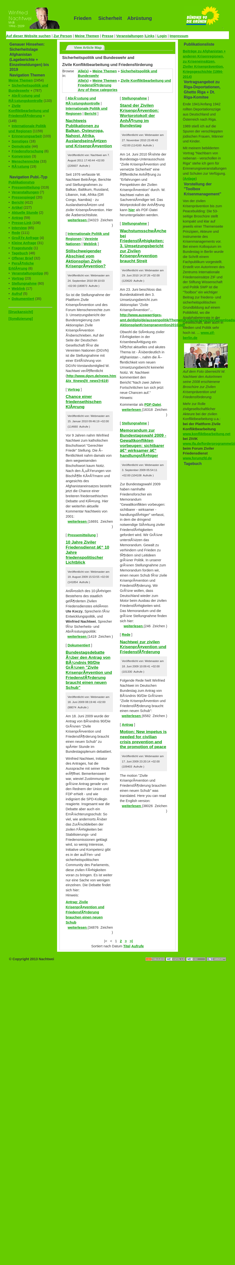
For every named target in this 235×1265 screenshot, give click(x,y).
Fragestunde (22, 248)
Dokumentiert (23, 299)
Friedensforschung (27, 151)
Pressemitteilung (26, 187)
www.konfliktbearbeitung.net (206, 434)
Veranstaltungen (129, 36)
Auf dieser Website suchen (28, 36)
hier (131, 210)
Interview (19, 228)
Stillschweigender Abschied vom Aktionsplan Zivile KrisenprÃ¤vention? (86, 258)
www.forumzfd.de (197, 458)
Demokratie (21, 146)
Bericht (18, 202)
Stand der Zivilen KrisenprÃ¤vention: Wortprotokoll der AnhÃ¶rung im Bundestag (139, 115)
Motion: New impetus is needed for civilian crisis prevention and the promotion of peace (143, 739)
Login (162, 36)
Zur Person (62, 36)
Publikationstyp (21, 182)
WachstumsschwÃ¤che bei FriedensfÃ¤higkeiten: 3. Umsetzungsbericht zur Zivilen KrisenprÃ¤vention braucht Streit (143, 245)
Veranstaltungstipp (27, 273)
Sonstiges (20, 141)
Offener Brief (22, 258)
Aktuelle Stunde (25, 213)
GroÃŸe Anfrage (25, 238)
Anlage (190, 179)
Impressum (179, 36)
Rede (16, 233)
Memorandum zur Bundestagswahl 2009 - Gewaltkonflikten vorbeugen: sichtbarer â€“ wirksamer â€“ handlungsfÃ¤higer (143, 443)
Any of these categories (97, 90)
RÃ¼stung (20, 166)
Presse (107, 36)
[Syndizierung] (20, 319)
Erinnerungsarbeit (27, 136)
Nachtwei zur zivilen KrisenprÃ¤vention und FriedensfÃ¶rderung (143, 646)
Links (150, 36)
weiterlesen (78, 220)
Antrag (17, 218)
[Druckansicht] (20, 312)
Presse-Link (22, 223)
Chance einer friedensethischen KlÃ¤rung (83, 401)
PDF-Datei (152, 404)
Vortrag (18, 278)
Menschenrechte (25, 161)
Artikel (17, 207)
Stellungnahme (24, 283)
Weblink (18, 288)
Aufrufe (137, 946)
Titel (126, 946)
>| (131, 941)
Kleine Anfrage (24, 243)
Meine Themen (87, 36)
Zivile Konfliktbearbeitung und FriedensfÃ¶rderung (28, 111)
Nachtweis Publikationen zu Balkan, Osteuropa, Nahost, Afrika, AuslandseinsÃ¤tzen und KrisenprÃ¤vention (89, 133)
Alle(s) (83, 71)
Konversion (21, 156)
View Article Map (88, 48)
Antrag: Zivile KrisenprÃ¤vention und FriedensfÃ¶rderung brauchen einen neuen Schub (85, 912)
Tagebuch (20, 253)
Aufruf (17, 294)
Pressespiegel (23, 197)
